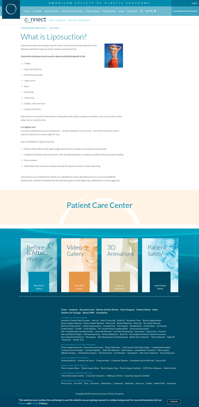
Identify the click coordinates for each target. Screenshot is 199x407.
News (121, 11)
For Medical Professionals (185, 11)
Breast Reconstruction (93, 347)
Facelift (78, 328)
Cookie (35, 403)
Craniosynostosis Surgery (72, 350)
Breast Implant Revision (94, 323)
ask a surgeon (58, 20)
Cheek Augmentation (92, 326)
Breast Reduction (124, 323)
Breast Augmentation (152, 320)
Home (27, 11)
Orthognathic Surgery (87, 353)
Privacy (23, 403)
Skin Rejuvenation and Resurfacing (113, 337)
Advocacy (140, 383)
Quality (149, 383)
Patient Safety (109, 11)
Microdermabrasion (92, 334)
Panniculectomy (105, 353)
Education (94, 383)
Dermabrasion (136, 326)
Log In (194, 3)
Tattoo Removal (158, 337)
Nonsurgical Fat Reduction (72, 337)
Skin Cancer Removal (149, 353)
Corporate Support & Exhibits (137, 375)
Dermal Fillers (149, 326)
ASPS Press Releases (152, 368)
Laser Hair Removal (103, 331)
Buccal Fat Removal (152, 323)
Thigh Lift (170, 337)
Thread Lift (66, 340)
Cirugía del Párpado (119, 360)
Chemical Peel (109, 326)
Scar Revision (120, 353)
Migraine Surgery (68, 353)
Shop (86, 383)
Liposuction (54, 28)
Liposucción (161, 360)
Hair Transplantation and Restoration (77, 331)
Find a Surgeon (93, 11)
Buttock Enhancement (71, 326)
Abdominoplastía (68, 360)
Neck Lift (124, 334)
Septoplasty (132, 353)
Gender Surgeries (93, 350)
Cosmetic (37, 11)
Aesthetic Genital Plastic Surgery (75, 320)
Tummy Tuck (78, 340)
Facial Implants (89, 328)
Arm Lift (95, 320)
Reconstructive (52, 11)
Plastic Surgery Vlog (109, 368)
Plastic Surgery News (70, 368)
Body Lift (121, 320)
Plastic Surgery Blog (90, 368)
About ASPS (88, 312)
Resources (171, 383)
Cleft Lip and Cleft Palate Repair (136, 347)
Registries (129, 383)
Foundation (132, 11)
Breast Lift (110, 323)
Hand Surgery (127, 350)
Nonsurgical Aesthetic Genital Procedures (147, 334)
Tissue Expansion (167, 353)
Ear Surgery (162, 326)
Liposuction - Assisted (156, 331)
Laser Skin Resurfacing (123, 331)
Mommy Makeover (110, 334)
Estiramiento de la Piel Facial (142, 360)
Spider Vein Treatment (139, 337)
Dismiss (174, 402)
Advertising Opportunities (72, 375)
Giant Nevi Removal (110, 350)
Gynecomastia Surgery (139, 328)
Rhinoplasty (91, 337)
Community (118, 383)
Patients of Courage (71, 312)
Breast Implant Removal (71, 323)
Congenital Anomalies (161, 347)
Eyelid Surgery (67, 328)
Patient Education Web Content (33, 28)
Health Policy (159, 383)
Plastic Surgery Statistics (130, 368)
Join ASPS (78, 383)
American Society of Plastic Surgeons (99, 3)
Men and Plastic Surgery (71, 334)
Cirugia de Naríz (102, 360)
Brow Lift (138, 323)
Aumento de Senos (86, 360)
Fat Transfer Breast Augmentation (113, 328)
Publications (106, 383)
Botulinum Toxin (134, 320)
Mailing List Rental (115, 375)
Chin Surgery (122, 326)
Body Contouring (108, 320)
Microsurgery (163, 350)
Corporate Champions (95, 375)
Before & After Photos (72, 11)
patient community (79, 20)
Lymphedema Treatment (145, 350)
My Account (66, 383)
